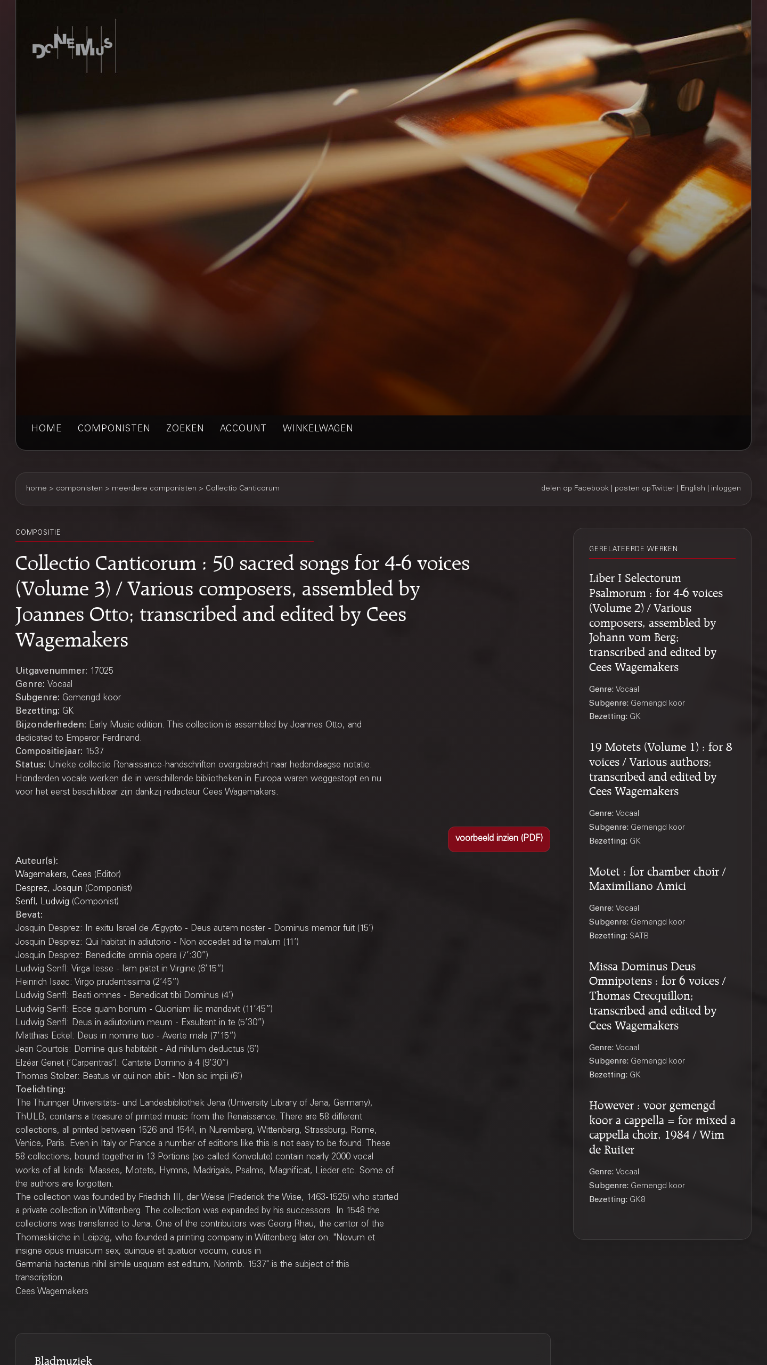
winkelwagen (318, 429)
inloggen (726, 489)
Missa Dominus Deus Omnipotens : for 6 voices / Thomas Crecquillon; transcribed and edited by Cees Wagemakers (657, 994)
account (243, 429)
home (46, 429)
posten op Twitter (645, 489)
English (693, 489)
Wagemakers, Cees (53, 875)
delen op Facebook (575, 489)
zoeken (185, 429)
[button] (499, 839)
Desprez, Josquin (49, 889)
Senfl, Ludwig (42, 902)
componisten (114, 429)
